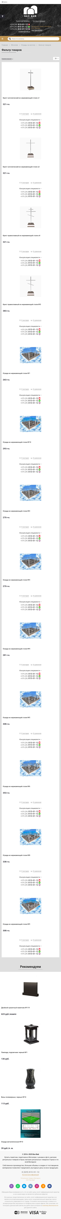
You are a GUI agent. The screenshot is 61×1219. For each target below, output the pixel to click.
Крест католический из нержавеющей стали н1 (21, 98)
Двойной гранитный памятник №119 (15, 1008)
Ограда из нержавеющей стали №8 (16, 855)
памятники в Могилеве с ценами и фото (33, 1157)
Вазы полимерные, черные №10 (13, 1097)
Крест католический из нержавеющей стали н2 (21, 167)
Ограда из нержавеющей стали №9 (16, 924)
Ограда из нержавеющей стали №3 (16, 580)
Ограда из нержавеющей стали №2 (16, 511)
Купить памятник (11, 1157)
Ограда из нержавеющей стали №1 (16, 373)
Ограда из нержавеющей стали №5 (16, 718)
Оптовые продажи (39, 21)
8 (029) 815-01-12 (30, 1172)
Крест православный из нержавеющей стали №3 (22, 304)
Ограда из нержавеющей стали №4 (16, 649)
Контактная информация (30, 1174)
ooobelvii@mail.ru (24, 31)
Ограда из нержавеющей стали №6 (16, 786)
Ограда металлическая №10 (12, 1142)
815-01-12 (20, 24)
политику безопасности (50, 1205)
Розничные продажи (23, 21)
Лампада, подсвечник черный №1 (14, 1052)
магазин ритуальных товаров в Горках (40, 1160)
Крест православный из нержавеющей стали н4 (21, 236)
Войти (4, 2)
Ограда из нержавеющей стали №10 (17, 442)
